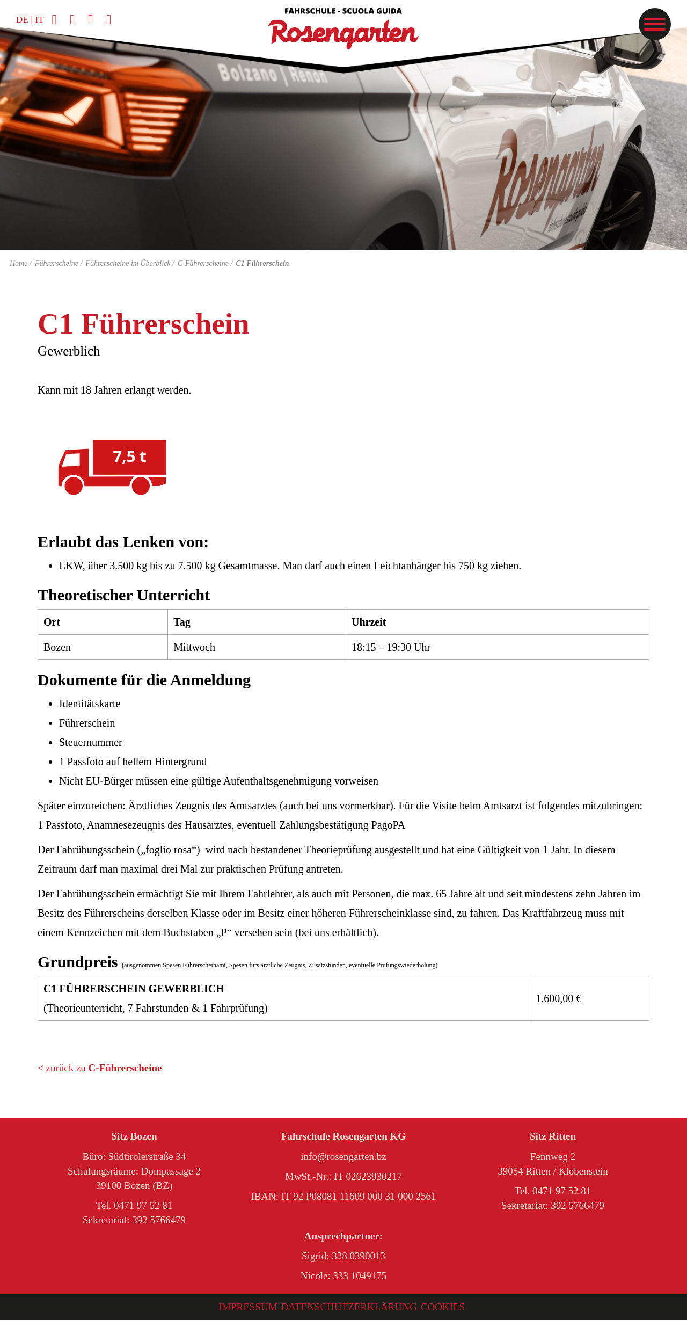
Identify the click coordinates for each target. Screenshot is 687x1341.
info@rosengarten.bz (343, 1156)
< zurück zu (100, 1068)
